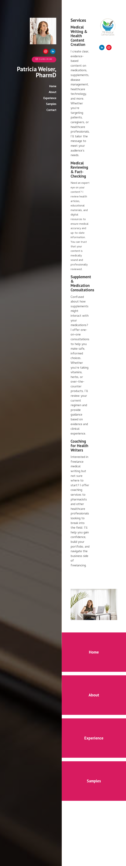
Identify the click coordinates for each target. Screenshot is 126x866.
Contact (51, 110)
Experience (49, 98)
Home (52, 86)
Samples (51, 104)
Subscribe (44, 59)
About (52, 92)
